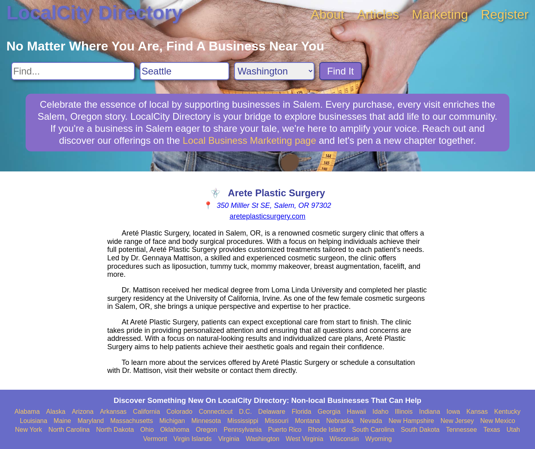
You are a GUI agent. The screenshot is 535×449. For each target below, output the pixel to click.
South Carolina (373, 429)
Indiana (429, 411)
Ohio (147, 429)
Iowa (453, 411)
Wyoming (378, 438)
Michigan (172, 420)
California (146, 411)
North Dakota (115, 429)
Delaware (271, 411)
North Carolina (69, 429)
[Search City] (184, 71)
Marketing (440, 14)
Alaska (55, 411)
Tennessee (461, 429)
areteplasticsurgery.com (268, 216)
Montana (307, 420)
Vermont (155, 438)
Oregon (206, 429)
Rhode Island (326, 429)
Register (505, 14)
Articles (378, 14)
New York (28, 429)
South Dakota (420, 429)
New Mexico (497, 420)
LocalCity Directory (94, 12)
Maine (62, 420)
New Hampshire (411, 420)
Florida (301, 411)
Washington (262, 438)
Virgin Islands (192, 438)
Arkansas (113, 411)
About (328, 14)
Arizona (82, 411)
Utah (513, 429)
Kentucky (507, 411)
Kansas (477, 411)
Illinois (404, 411)
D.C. (245, 411)
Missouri (276, 420)
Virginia (228, 438)
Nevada (371, 420)
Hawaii (356, 411)
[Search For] (73, 71)
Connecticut (216, 411)
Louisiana (34, 420)
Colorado (179, 411)
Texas (491, 429)
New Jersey (457, 420)
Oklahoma (174, 429)
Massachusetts (131, 420)
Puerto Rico (285, 429)
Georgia (329, 411)
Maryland (91, 420)
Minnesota (206, 420)
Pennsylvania (243, 429)
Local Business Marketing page (250, 140)
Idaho (381, 411)
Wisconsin (344, 438)
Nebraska (339, 420)
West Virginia (304, 438)
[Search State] (274, 71)
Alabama (27, 411)
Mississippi (242, 420)
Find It (340, 71)
